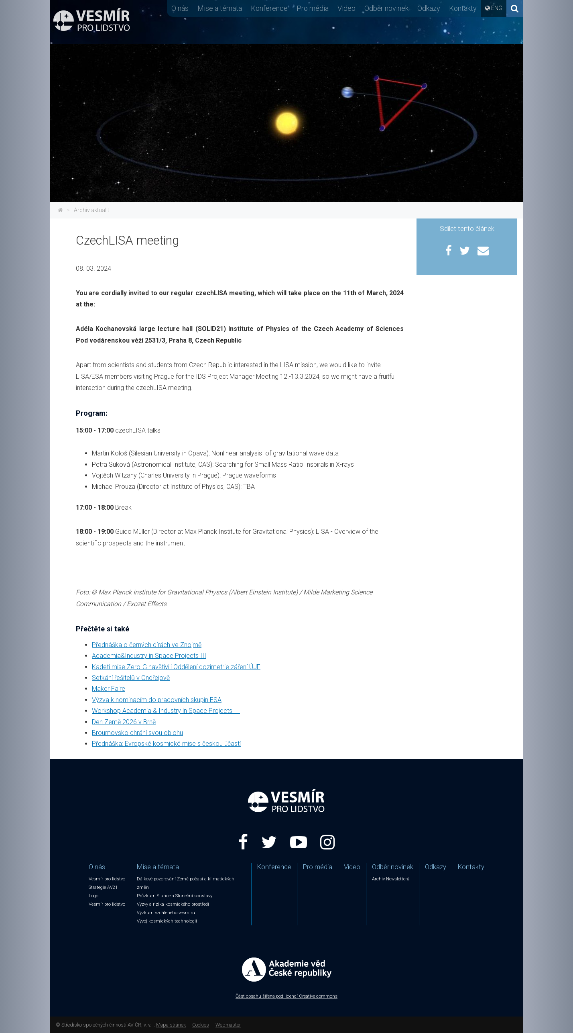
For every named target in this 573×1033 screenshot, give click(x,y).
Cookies (200, 1025)
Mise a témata (219, 8)
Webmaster (228, 1025)
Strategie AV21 (103, 887)
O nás (180, 8)
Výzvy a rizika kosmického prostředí (173, 904)
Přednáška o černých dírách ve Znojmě (146, 645)
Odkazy (428, 8)
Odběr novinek (386, 8)
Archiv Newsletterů (390, 879)
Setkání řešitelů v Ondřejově (131, 678)
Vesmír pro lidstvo (107, 879)
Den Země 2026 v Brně (124, 722)
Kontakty (463, 8)
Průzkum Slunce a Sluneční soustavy (174, 895)
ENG (496, 8)
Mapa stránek (171, 1025)
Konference (269, 8)
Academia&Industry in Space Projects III (149, 655)
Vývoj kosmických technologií (167, 921)
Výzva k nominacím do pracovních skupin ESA (156, 700)
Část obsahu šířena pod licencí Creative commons (286, 996)
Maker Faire (108, 688)
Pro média (313, 8)
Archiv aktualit (91, 210)
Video (346, 8)
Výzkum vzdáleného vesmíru (166, 912)
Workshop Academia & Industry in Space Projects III (166, 711)
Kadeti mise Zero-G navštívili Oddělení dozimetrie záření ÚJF (176, 667)
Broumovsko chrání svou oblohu (137, 733)
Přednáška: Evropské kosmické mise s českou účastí (166, 743)
